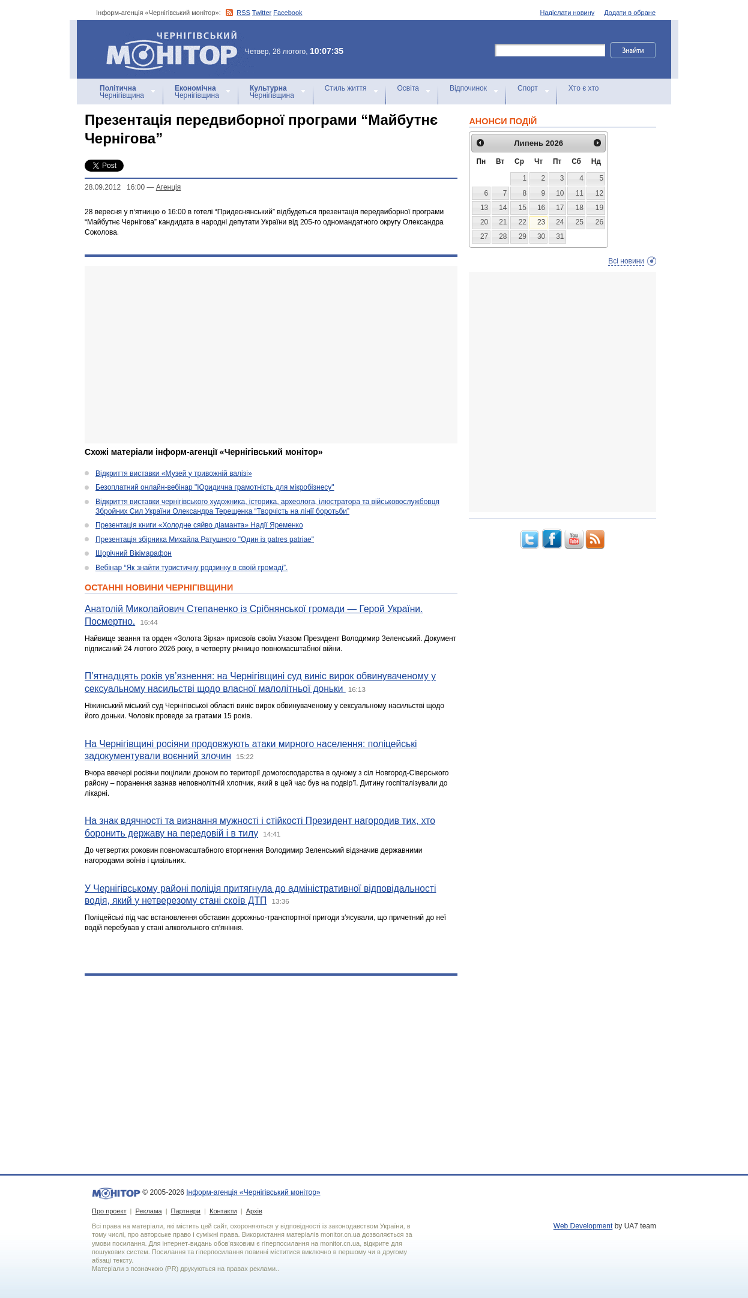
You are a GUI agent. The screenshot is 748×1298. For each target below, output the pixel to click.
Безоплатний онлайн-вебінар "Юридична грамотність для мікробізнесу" (214, 487)
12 (599, 193)
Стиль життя (346, 88)
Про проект (109, 1211)
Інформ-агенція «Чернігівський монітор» (176, 49)
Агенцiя (168, 187)
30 (541, 236)
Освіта (408, 88)
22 (522, 222)
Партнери (186, 1211)
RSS (243, 12)
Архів (254, 1211)
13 (484, 207)
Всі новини (626, 261)
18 (580, 207)
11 (580, 193)
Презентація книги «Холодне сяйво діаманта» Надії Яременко (199, 525)
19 (599, 207)
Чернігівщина (122, 92)
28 (503, 236)
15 (522, 207)
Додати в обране (630, 12)
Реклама (148, 1211)
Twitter (261, 12)
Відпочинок (468, 88)
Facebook (287, 12)
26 (599, 222)
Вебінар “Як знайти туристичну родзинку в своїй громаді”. (191, 567)
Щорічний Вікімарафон (133, 553)
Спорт (527, 88)
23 (541, 222)
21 (503, 222)
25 (580, 222)
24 (560, 222)
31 (560, 236)
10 (560, 193)
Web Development (583, 1226)
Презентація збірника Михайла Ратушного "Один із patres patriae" (204, 539)
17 (560, 207)
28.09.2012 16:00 (115, 187)
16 (541, 207)
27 (484, 236)
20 (484, 222)
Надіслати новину (567, 12)
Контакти (223, 1211)
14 (503, 207)
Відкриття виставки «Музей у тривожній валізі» (173, 473)
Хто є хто (584, 88)
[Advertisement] (271, 355)
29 (522, 236)
